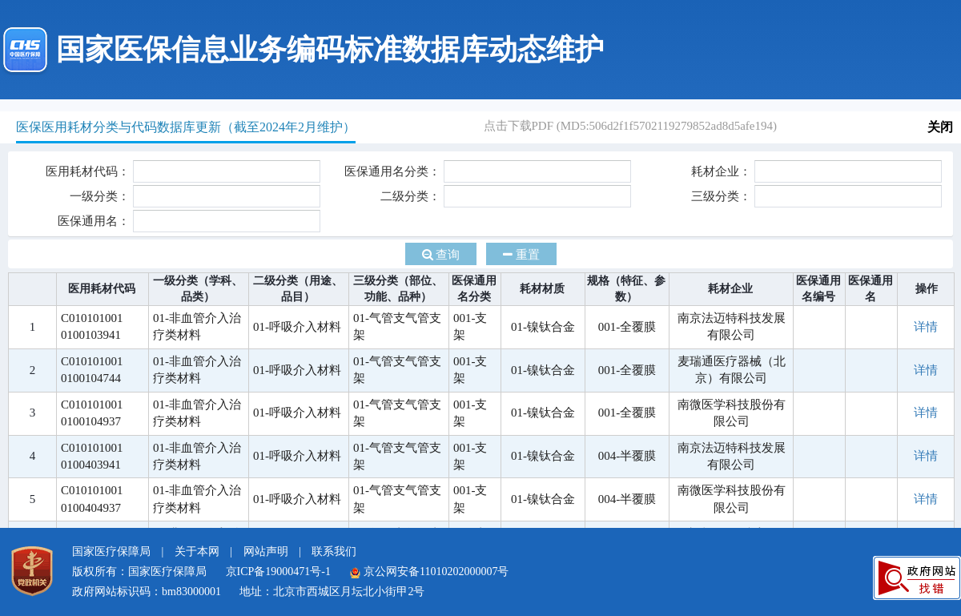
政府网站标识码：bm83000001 (146, 592)
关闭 (940, 127)
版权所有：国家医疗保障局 (139, 572)
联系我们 (334, 552)
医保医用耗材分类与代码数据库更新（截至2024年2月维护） (186, 127)
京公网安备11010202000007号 (429, 572)
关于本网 (197, 552)
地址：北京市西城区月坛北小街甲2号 (331, 592)
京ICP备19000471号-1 (278, 572)
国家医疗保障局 (111, 552)
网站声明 (265, 552)
